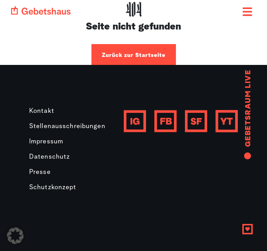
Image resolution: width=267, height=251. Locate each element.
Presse (40, 172)
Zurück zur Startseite (133, 55)
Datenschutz (49, 157)
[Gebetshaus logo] (41, 10)
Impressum (46, 142)
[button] (15, 235)
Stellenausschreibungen (67, 126)
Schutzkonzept (52, 187)
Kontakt (41, 111)
